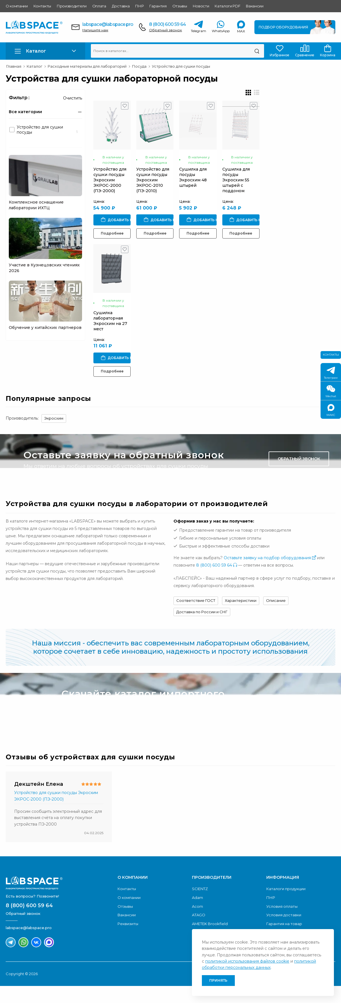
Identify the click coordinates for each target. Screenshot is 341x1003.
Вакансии (254, 6)
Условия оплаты (282, 923)
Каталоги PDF (227, 6)
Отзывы (179, 6)
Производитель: (22, 435)
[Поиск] (257, 51)
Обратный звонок (165, 30)
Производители (72, 6)
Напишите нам (95, 30)
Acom (197, 923)
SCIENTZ (200, 906)
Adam (197, 914)
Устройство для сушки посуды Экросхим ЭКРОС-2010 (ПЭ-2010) (179, 194)
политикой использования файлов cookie (247, 961)
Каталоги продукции (286, 906)
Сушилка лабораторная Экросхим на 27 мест (118, 343)
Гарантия (157, 6)
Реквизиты (128, 940)
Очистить (72, 98)
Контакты (42, 6)
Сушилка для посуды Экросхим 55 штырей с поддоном (303, 194)
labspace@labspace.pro (107, 24)
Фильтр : (19, 97)
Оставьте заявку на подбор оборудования (270, 575)
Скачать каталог (298, 721)
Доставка (120, 6)
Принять (218, 980)
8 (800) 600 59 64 (167, 24)
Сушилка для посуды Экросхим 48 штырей (240, 191)
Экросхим (53, 435)
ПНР (139, 6)
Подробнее (121, 242)
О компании (17, 6)
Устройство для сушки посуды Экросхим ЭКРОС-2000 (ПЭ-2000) (118, 194)
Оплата (99, 6)
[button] (45, 51)
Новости (201, 6)
